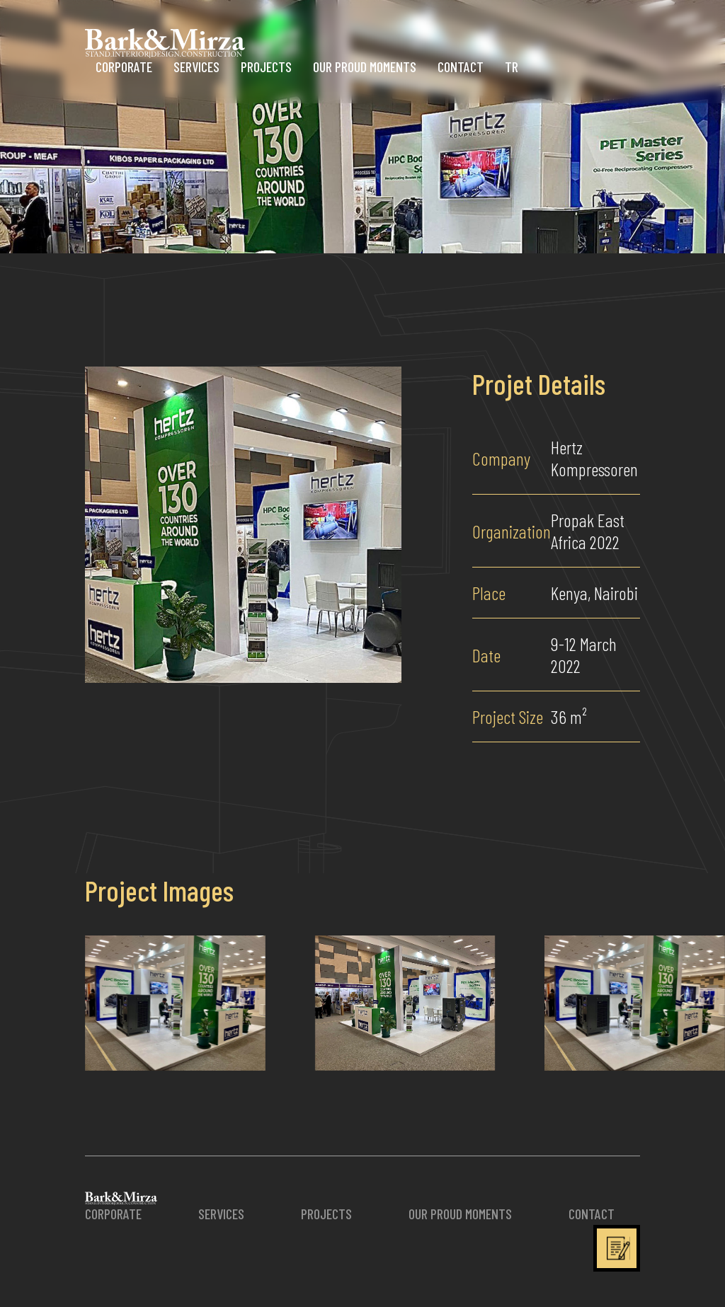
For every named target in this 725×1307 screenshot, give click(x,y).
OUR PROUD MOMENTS (364, 66)
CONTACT (461, 66)
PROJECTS (266, 66)
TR (511, 66)
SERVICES (196, 66)
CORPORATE (124, 66)
